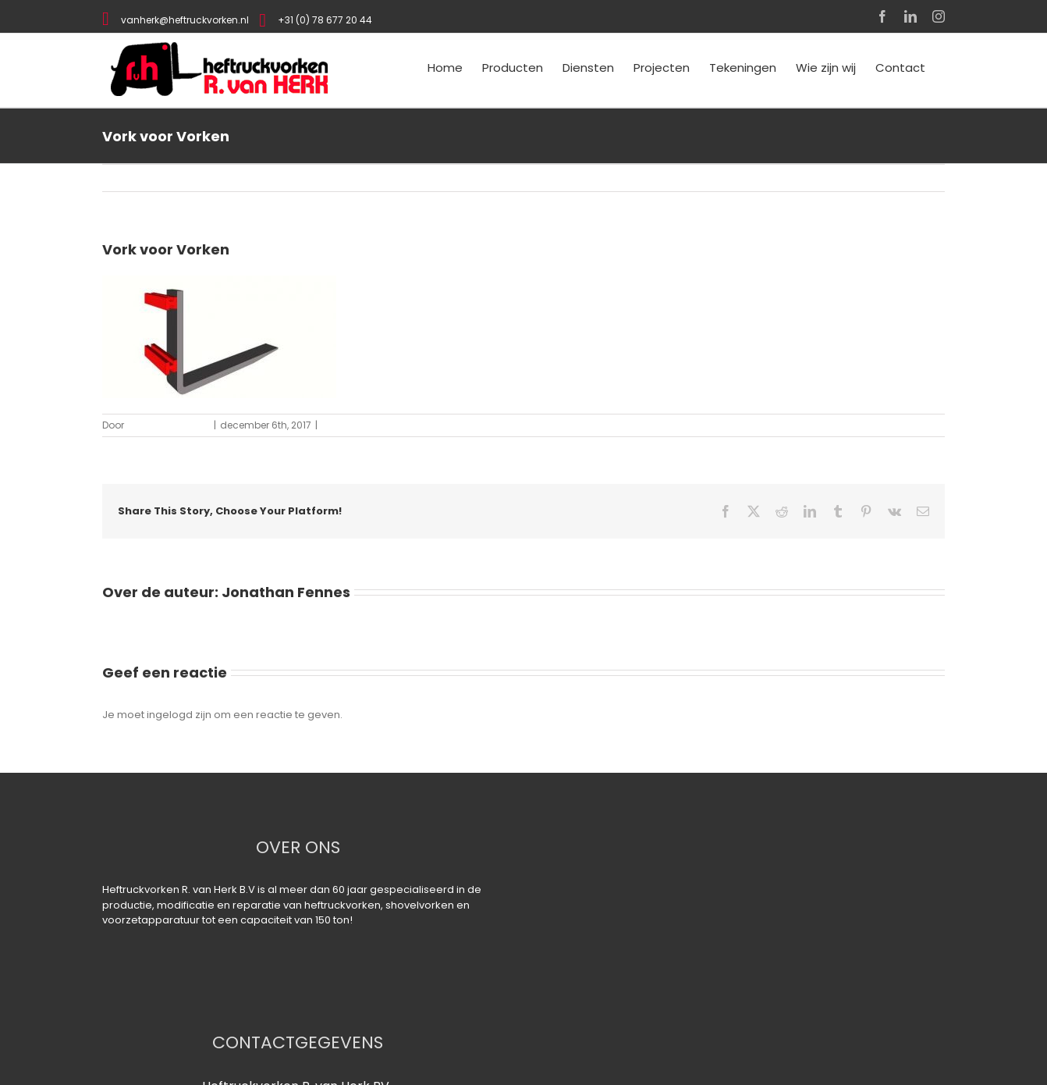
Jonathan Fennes (168, 425)
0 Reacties (346, 425)
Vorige (927, 177)
